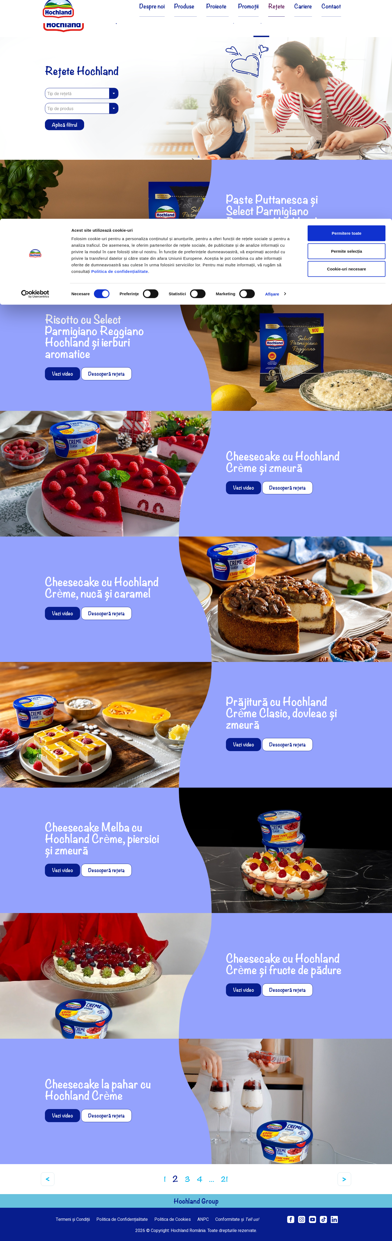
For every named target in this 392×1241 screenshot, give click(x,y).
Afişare (272, 75)
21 (224, 1179)
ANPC (203, 1219)
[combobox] (81, 93)
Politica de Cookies (172, 1219)
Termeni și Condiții (73, 1219)
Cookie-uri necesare (346, 50)
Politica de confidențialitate (119, 52)
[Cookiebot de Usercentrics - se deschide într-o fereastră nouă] (35, 75)
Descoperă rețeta (287, 242)
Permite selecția (346, 32)
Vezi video (243, 242)
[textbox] (81, 93)
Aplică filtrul (64, 125)
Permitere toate (346, 14)
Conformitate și (237, 1219)
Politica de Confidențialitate (122, 1219)
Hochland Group (196, 1201)
